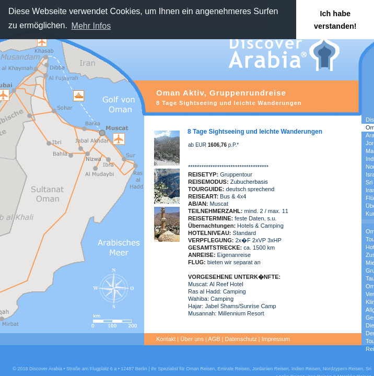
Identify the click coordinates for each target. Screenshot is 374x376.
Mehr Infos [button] (91, 25)
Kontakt (166, 339)
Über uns (192, 339)
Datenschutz (241, 339)
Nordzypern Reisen (343, 368)
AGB (214, 339)
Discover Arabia (45, 368)
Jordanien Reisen (270, 368)
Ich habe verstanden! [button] (335, 19)
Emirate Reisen (233, 368)
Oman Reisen (200, 368)
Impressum (276, 339)
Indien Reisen (305, 368)
